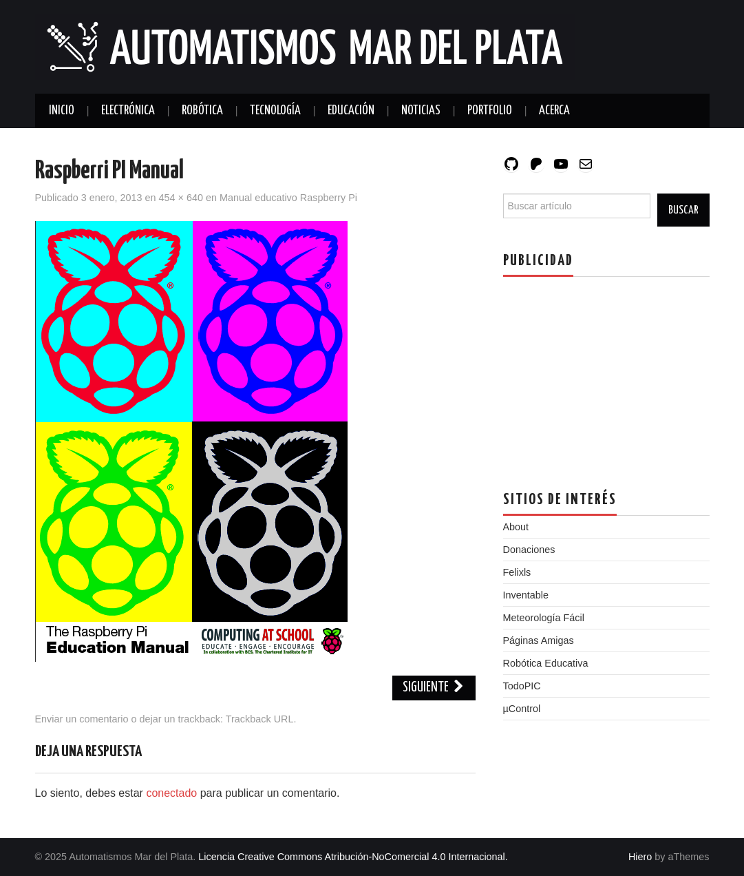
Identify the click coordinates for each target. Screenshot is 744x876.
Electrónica (128, 111)
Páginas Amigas (538, 640)
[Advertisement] (606, 373)
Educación (351, 111)
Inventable (526, 595)
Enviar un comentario (82, 718)
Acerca (554, 111)
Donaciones (529, 549)
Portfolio (489, 111)
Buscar (683, 210)
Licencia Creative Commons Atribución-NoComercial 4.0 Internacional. (353, 856)
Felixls (517, 572)
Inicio (61, 111)
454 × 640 (181, 197)
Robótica (202, 111)
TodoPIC (522, 685)
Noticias (420, 111)
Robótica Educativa (545, 663)
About (516, 526)
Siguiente (434, 687)
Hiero (640, 856)
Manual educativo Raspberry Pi (288, 197)
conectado (171, 793)
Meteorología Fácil (543, 617)
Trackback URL (260, 718)
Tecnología (275, 111)
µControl (522, 708)
